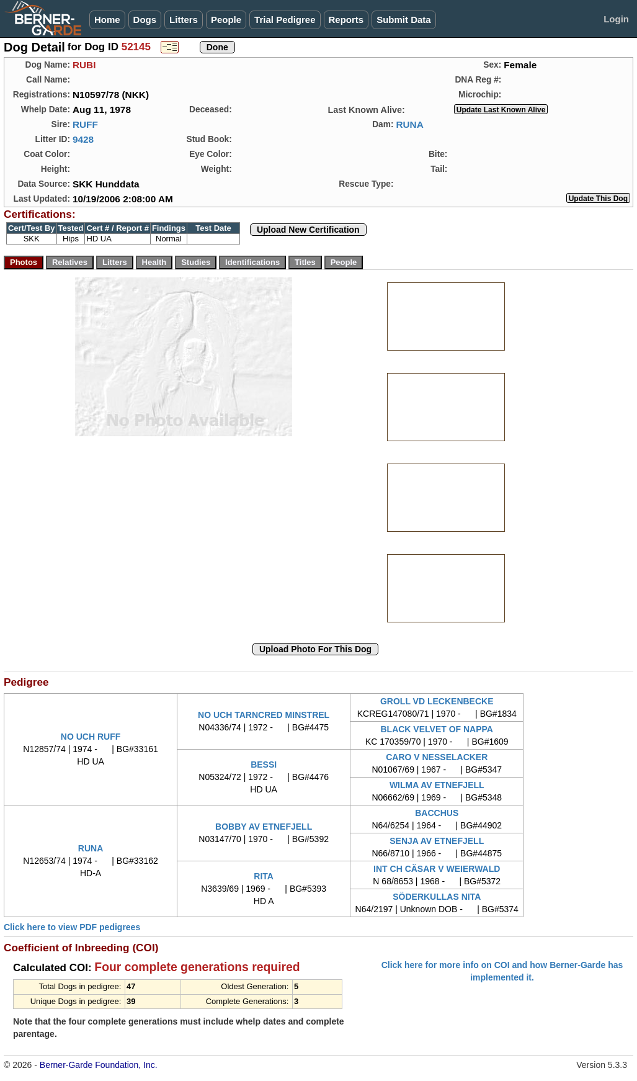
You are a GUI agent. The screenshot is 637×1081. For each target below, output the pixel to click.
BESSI (264, 764)
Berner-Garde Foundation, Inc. (99, 1065)
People (226, 19)
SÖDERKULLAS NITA (437, 897)
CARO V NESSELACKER (437, 757)
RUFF (85, 124)
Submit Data (403, 19)
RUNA (409, 124)
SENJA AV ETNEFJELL (437, 841)
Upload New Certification (308, 230)
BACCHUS (436, 813)
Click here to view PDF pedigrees (72, 927)
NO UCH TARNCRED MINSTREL (263, 715)
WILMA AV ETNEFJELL (437, 785)
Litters (183, 19)
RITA (264, 876)
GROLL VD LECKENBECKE (437, 701)
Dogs (145, 19)
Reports (346, 19)
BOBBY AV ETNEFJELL (263, 827)
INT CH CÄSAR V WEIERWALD (436, 869)
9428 (83, 139)
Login (616, 19)
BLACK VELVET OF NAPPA (436, 729)
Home (107, 19)
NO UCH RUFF (90, 737)
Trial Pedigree (284, 19)
